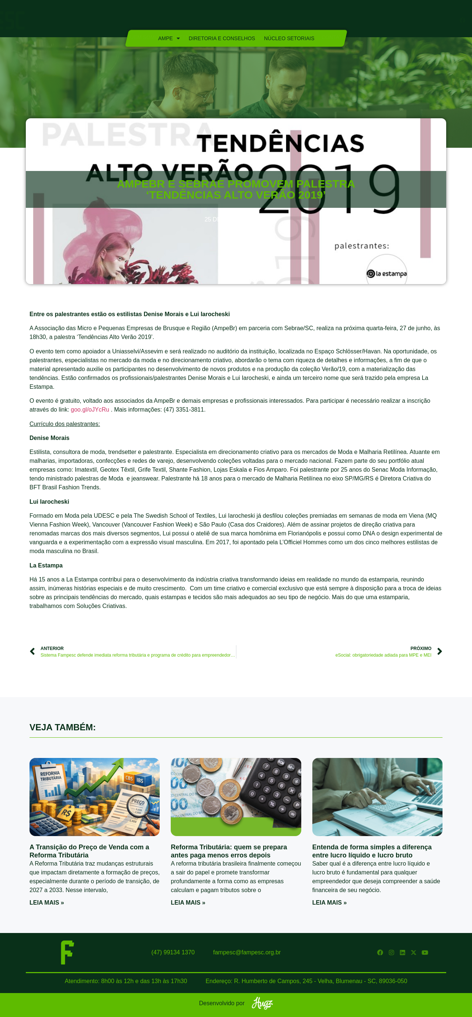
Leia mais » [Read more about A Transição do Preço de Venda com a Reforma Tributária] (47, 902)
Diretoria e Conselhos (221, 38)
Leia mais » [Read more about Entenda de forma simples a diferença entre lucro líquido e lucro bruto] (329, 902)
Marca (280, 21)
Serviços (248, 21)
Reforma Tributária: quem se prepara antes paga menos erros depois (229, 851)
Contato (334, 21)
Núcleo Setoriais (289, 38)
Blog (305, 21)
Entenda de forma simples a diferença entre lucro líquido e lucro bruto (372, 851)
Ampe (169, 38)
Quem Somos (144, 21)
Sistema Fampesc (198, 20)
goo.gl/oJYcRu (90, 409)
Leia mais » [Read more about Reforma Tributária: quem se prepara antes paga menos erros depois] (188, 902)
